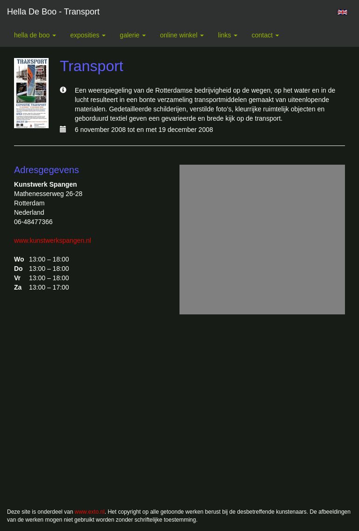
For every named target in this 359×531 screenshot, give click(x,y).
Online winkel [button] (182, 35)
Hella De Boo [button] (35, 35)
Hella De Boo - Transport (53, 11)
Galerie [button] (133, 35)
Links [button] (227, 35)
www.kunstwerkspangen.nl (52, 240)
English (342, 12)
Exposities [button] (88, 35)
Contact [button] (265, 35)
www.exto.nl (90, 512)
